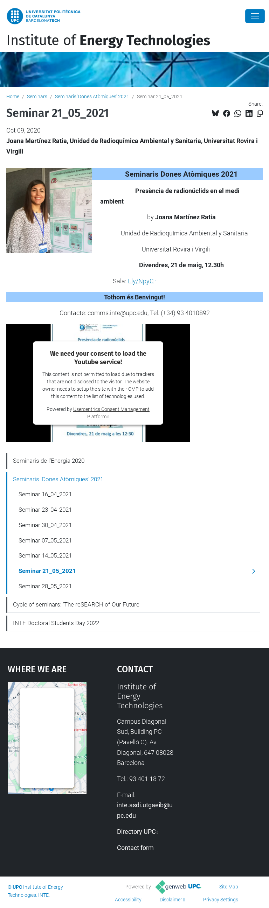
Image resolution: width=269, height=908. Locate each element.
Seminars (37, 96)
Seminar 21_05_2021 (47, 570)
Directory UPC (136, 831)
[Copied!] (260, 113)
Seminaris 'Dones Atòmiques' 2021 (92, 96)
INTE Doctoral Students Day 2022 (56, 622)
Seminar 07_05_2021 (45, 540)
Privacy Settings (220, 899)
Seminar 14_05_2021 (45, 555)
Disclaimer (171, 899)
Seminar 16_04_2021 (45, 494)
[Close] (255, 16)
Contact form (135, 847)
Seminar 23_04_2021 (45, 509)
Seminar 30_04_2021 (45, 525)
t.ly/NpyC (141, 281)
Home (12, 96)
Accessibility (128, 899)
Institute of (108, 40)
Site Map (228, 886)
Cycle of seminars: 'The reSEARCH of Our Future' (76, 604)
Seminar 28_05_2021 (45, 586)
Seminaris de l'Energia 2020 (48, 460)
